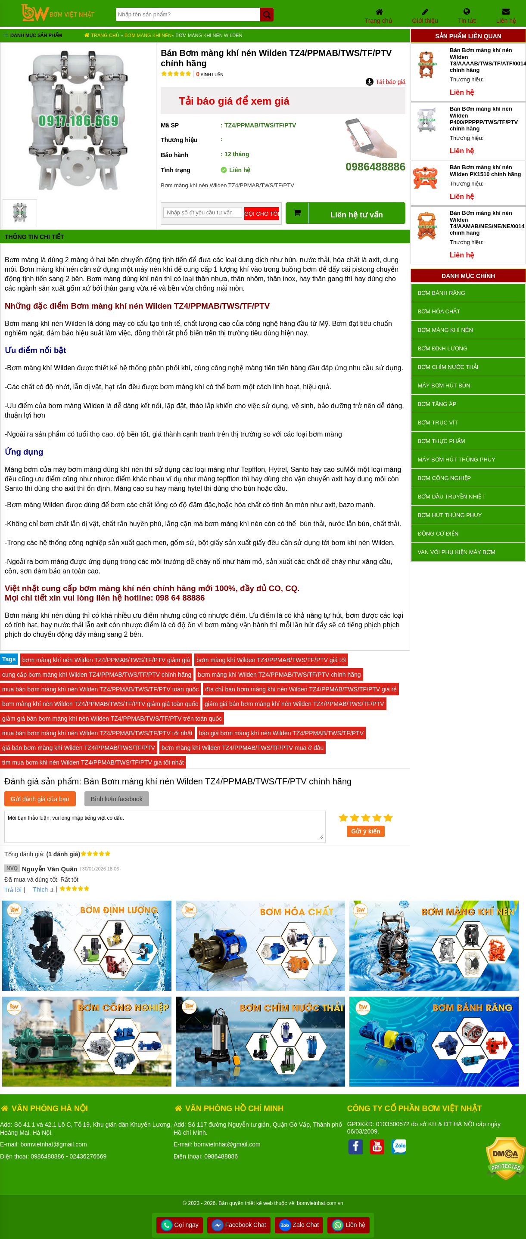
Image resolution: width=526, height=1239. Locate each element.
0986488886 (375, 160)
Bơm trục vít (437, 422)
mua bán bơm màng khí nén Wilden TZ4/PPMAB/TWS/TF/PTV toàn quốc (100, 689)
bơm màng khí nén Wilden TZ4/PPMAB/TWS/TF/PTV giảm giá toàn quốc (100, 703)
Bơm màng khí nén (147, 35)
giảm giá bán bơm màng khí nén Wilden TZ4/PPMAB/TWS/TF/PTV (294, 703)
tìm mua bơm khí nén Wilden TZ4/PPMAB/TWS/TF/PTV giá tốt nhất (93, 762)
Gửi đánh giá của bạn (40, 799)
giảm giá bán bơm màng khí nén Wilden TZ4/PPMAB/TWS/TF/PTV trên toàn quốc (112, 718)
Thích (37, 889)
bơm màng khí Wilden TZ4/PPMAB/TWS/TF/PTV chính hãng (279, 674)
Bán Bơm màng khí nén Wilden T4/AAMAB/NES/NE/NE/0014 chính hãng (487, 223)
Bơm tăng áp (436, 404)
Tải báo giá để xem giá (234, 101)
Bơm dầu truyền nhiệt (451, 496)
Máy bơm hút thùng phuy (456, 459)
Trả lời (13, 889)
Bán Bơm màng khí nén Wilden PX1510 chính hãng (485, 170)
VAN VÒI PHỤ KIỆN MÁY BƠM (456, 552)
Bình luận (209, 74)
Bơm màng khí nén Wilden (208, 35)
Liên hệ (348, 1224)
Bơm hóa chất (438, 311)
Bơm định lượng (442, 348)
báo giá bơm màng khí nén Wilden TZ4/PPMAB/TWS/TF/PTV (281, 733)
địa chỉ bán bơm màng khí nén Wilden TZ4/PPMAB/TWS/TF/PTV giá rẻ (301, 689)
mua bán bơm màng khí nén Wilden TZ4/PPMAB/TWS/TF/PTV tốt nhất (97, 733)
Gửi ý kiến (365, 831)
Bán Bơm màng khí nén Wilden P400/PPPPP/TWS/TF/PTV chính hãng (484, 118)
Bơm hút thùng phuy (449, 515)
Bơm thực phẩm (441, 441)
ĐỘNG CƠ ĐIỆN (437, 533)
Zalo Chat (299, 1224)
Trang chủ (101, 35)
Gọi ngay (180, 1224)
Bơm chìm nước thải (447, 367)
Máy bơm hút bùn (443, 385)
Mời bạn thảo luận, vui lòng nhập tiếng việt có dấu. (165, 826)
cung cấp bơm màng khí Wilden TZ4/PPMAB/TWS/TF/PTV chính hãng (96, 674)
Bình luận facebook (117, 799)
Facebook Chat (239, 1224)
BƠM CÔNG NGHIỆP (444, 478)
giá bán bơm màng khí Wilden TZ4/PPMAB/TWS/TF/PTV (78, 747)
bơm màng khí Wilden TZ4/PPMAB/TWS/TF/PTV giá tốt (271, 660)
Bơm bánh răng (441, 293)
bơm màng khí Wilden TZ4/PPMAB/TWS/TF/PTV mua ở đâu (243, 747)
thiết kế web (259, 1203)
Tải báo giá (385, 81)
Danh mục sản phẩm (32, 36)
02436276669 (88, 1156)
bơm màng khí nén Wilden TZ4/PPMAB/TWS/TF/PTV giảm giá (106, 660)
